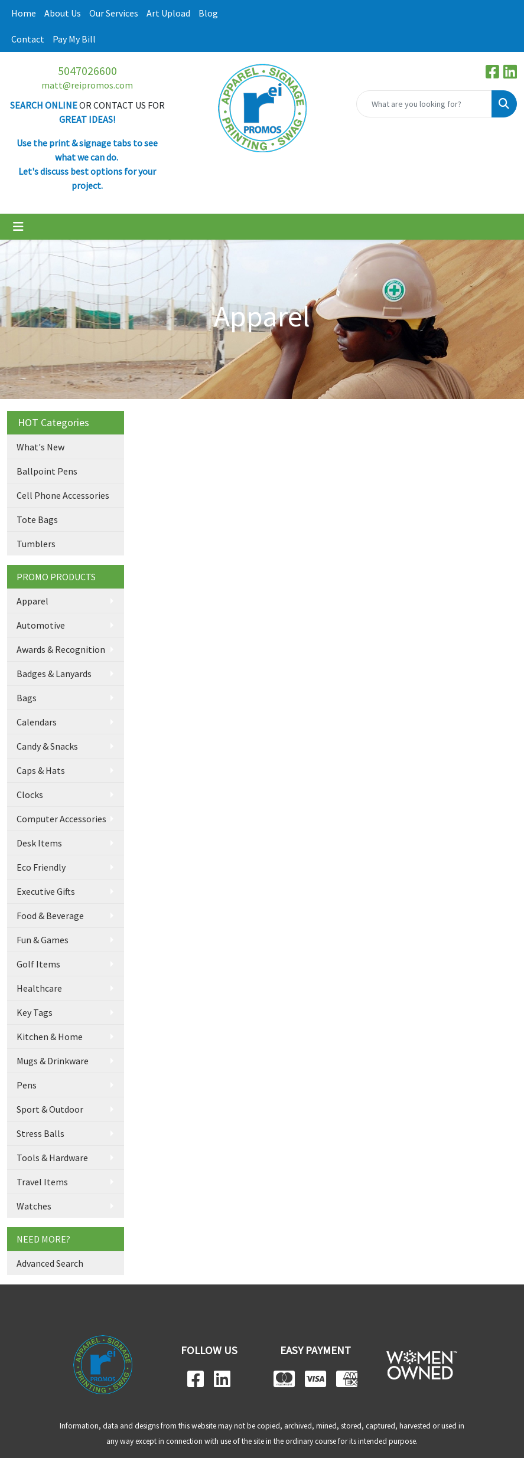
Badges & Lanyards (54, 673)
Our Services (113, 13)
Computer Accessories (61, 819)
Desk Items (39, 843)
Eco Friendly (41, 867)
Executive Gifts (46, 891)
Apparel (32, 601)
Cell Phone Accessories (63, 495)
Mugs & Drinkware (53, 1061)
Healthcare (39, 988)
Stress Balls (40, 1133)
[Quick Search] (424, 103)
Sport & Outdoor (50, 1109)
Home (23, 13)
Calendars (37, 722)
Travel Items (42, 1182)
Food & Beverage (50, 915)
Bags (27, 698)
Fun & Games (43, 940)
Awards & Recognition (61, 649)
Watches (34, 1206)
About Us (62, 13)
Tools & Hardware (52, 1157)
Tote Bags (37, 519)
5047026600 (87, 70)
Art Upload (168, 13)
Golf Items (38, 964)
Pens (27, 1085)
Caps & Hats (41, 770)
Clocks (30, 794)
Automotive (41, 625)
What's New (40, 447)
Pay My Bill (74, 39)
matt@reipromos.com (87, 85)
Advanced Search (50, 1263)
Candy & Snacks (47, 746)
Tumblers (36, 544)
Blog (208, 13)
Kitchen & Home (50, 1036)
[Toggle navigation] (18, 226)
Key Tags (35, 1012)
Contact (27, 39)
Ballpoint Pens (47, 471)
